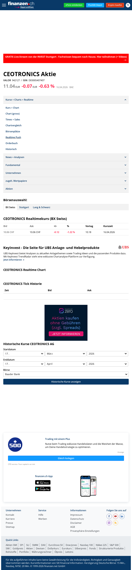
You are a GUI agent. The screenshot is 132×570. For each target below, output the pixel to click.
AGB (72, 527)
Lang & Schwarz (41, 207)
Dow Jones (71, 545)
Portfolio (24, 551)
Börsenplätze (13, 131)
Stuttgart (24, 207)
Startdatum (9, 349)
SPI (21, 545)
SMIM (35, 545)
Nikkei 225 (101, 545)
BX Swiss (10, 207)
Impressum (76, 515)
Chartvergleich (13, 125)
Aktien (29, 548)
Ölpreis (58, 551)
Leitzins (69, 551)
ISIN (25, 80)
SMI (8, 548)
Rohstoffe (11, 551)
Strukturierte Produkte (111, 548)
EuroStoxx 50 (56, 545)
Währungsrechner (42, 551)
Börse (6, 369)
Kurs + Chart (12, 107)
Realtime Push (13, 137)
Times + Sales (13, 119)
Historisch (11, 149)
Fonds (92, 548)
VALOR (7, 80)
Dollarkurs (53, 548)
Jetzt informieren (13, 259)
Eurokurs (67, 548)
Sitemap (10, 527)
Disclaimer (76, 523)
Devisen (40, 548)
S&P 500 (114, 545)
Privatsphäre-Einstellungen (85, 531)
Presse (9, 523)
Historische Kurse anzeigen (66, 381)
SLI (27, 545)
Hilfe (40, 515)
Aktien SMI (11, 545)
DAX (43, 545)
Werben (42, 519)
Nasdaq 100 (86, 545)
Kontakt (10, 515)
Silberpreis (80, 548)
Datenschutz (77, 519)
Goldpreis (18, 548)
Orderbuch (12, 143)
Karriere (10, 519)
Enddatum (9, 359)
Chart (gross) (13, 113)
